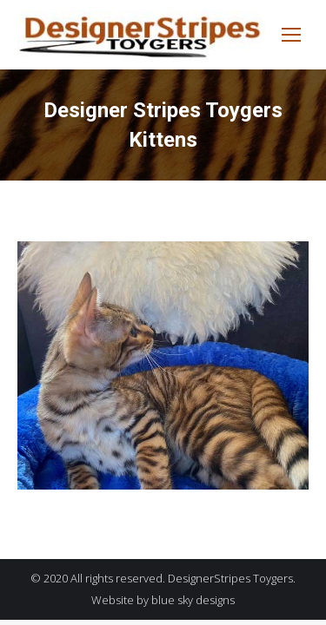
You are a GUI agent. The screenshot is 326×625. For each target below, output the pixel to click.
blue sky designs (193, 600)
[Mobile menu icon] (291, 34)
